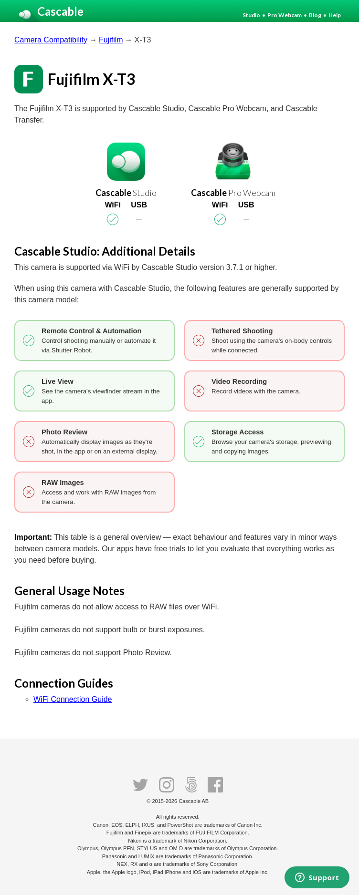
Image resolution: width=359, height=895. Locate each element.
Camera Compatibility (50, 40)
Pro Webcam (284, 15)
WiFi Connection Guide (72, 699)
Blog (315, 15)
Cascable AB (194, 801)
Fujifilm (111, 40)
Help (334, 15)
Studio (251, 15)
